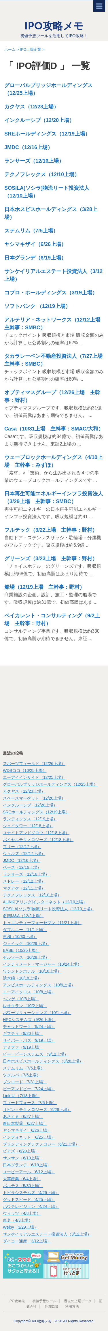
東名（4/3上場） (18, 1220)
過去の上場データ (78, 1301)
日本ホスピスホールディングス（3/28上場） (43, 1061)
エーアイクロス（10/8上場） (29, 992)
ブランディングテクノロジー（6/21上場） (41, 1144)
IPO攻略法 (17, 1301)
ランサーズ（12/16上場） (34, 161)
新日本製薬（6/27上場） (25, 1123)
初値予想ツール (44, 1301)
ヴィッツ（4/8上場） (22, 1213)
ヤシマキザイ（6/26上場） (35, 244)
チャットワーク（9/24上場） (29, 1026)
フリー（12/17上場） (22, 846)
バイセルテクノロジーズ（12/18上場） (38, 839)
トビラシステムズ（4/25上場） (31, 1192)
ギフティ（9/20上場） (23, 1033)
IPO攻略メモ (54, 27)
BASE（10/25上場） (21, 950)
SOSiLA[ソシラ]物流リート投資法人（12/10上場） (48, 909)
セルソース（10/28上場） (26, 957)
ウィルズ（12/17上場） (24, 853)
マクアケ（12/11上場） (24, 888)
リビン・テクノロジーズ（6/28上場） (37, 1109)
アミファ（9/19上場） (23, 1047)
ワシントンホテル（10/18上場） (32, 971)
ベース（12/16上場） (22, 867)
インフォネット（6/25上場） (29, 1137)
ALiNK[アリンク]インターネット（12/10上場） (45, 902)
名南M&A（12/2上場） (23, 915)
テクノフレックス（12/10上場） (41, 174)
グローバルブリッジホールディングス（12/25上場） (50, 784)
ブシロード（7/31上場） (25, 1082)
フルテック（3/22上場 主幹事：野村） (50, 530)
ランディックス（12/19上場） (30, 819)
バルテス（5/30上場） (23, 1185)
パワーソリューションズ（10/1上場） (37, 1012)
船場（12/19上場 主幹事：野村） (44, 587)
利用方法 (72, 1306)
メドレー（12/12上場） (24, 881)
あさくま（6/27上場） (23, 1116)
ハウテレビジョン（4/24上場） (31, 1206)
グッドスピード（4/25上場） (29, 1199)
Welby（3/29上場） (20, 1227)
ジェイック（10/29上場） (26, 943)
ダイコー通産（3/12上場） (27, 1241)
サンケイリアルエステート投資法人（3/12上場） (47, 1234)
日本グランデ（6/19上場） (35, 258)
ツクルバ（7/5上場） (22, 1075)
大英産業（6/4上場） (22, 1178)
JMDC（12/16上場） (28, 147)
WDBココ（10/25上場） (25, 770)
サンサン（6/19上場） (23, 1158)
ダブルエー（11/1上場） (25, 929)
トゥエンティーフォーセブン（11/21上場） (42, 922)
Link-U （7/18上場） (21, 1095)
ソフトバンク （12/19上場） (37, 306)
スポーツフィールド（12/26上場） (34, 763)
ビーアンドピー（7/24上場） (29, 1088)
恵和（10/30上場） (20, 936)
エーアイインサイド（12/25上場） (34, 777)
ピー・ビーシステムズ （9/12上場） (35, 1054)
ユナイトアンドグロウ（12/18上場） (36, 832)
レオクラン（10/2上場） (25, 1005)
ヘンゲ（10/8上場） (21, 999)
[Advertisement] (46, 707)
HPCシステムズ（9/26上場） (29, 1019)
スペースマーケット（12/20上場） (34, 798)
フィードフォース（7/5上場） (30, 1102)
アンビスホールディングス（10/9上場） (39, 985)
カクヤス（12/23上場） (31, 107)
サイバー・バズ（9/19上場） (29, 1040)
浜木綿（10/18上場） (22, 978)
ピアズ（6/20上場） (21, 1151)
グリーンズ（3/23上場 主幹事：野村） (50, 558)
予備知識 (51, 1306)
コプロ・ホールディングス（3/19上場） (50, 293)
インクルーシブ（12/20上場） (39, 120)
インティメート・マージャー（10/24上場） (42, 964)
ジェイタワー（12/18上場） (28, 826)
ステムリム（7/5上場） (31, 231)
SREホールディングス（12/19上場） (47, 134)
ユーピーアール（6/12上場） (29, 1172)
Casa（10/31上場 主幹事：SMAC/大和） (53, 429)
